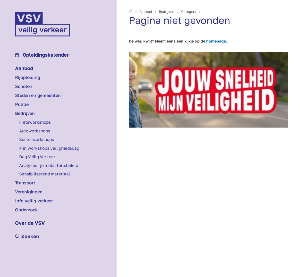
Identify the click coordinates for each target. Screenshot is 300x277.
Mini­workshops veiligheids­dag (49, 148)
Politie (22, 104)
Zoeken (27, 236)
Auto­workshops (34, 130)
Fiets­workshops (35, 122)
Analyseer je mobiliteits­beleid (48, 165)
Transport (25, 182)
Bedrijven (25, 113)
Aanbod (24, 68)
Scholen (23, 86)
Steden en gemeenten (38, 95)
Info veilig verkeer (34, 200)
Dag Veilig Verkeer (37, 156)
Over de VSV (30, 223)
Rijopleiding (27, 77)
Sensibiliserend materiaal (44, 173)
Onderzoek (26, 209)
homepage (216, 41)
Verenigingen (29, 191)
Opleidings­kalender (42, 55)
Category (188, 11)
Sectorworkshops (36, 139)
